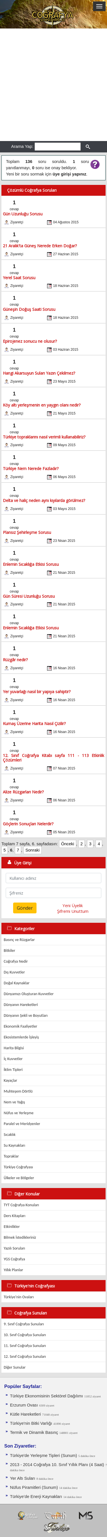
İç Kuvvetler (13, 1058)
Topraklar (11, 1156)
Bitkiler (9, 950)
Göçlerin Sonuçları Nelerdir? (28, 823)
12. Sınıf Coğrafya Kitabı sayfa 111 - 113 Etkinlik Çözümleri (53, 758)
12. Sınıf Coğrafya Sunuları (25, 1356)
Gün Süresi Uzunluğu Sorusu (29, 596)
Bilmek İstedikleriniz (20, 1237)
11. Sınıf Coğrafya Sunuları (25, 1345)
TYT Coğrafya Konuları (21, 1205)
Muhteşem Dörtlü (18, 1091)
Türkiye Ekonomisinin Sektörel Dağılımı (46, 1396)
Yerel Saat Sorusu (19, 277)
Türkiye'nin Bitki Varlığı (31, 1423)
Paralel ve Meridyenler (22, 1123)
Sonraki (32, 850)
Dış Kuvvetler (14, 972)
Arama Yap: (22, 146)
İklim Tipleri (13, 1069)
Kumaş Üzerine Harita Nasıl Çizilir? (34, 723)
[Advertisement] (53, 84)
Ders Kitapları (14, 1215)
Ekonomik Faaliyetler (20, 1026)
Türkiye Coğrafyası (18, 1167)
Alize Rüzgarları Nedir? (23, 792)
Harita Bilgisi (14, 1048)
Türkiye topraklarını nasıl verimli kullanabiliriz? (44, 437)
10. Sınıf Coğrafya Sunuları (25, 1334)
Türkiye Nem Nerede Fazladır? (30, 468)
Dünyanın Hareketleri (21, 1004)
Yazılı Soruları (14, 1248)
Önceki (67, 844)
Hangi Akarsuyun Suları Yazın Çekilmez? (39, 373)
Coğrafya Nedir (16, 961)
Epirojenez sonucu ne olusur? (30, 341)
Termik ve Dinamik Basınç (34, 1432)
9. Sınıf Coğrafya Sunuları (24, 1324)
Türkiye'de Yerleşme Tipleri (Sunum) (43, 1455)
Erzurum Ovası (24, 1405)
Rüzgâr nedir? (15, 659)
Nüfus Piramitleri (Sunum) (34, 1487)
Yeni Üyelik (72, 905)
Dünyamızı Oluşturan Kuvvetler (29, 993)
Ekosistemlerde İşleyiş (21, 1037)
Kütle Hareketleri (25, 1414)
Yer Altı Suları (22, 1478)
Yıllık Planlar (13, 1269)
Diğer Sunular (15, 1367)
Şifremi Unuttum (72, 911)
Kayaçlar (10, 1080)
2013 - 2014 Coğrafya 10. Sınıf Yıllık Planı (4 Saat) (57, 1464)
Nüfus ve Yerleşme (18, 1113)
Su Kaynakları (14, 1145)
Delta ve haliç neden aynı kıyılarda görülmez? (44, 500)
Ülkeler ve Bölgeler (19, 1177)
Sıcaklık (9, 1134)
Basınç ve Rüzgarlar (19, 939)
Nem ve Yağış (14, 1102)
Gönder (25, 908)
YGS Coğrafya (14, 1259)
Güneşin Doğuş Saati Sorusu (29, 309)
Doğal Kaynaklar (16, 983)
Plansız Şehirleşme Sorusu (27, 532)
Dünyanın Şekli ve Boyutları (26, 1015)
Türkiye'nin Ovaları (19, 1297)
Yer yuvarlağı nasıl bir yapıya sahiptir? (36, 691)
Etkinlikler (12, 1226)
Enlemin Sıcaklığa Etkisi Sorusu (31, 564)
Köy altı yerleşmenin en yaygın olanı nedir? (41, 405)
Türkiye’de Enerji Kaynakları (36, 1496)
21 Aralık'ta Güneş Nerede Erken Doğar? (40, 245)
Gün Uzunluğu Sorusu (23, 214)
